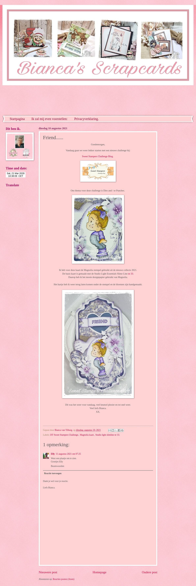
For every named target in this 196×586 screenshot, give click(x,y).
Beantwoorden (57, 466)
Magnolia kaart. (87, 435)
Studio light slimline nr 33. (107, 435)
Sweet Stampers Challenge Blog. (97, 156)
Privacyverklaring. (86, 119)
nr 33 (130, 273)
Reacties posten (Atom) (63, 579)
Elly (53, 454)
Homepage (99, 572)
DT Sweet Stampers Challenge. (64, 435)
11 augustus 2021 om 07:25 (68, 454)
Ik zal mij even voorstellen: (49, 119)
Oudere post (149, 572)
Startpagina (17, 119)
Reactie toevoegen (52, 473)
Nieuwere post (48, 572)
